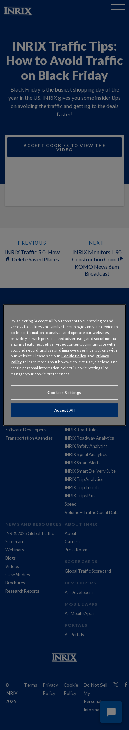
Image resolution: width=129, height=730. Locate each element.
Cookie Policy (73, 356)
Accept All (64, 410)
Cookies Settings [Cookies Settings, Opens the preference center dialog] (64, 392)
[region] (64, 365)
